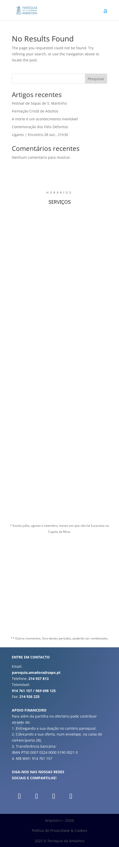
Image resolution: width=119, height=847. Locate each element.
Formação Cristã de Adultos (35, 111)
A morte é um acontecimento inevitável (45, 119)
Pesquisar (96, 78)
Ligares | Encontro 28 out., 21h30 (40, 134)
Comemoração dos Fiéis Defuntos (40, 126)
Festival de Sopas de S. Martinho (39, 103)
